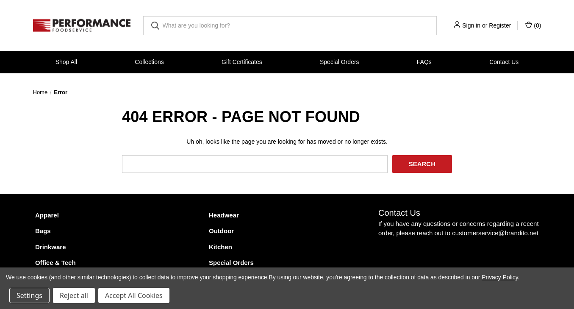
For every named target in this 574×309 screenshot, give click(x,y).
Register (500, 25)
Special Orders (339, 61)
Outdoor (221, 230)
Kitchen (220, 247)
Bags (43, 230)
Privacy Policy (500, 277)
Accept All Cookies (134, 295)
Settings (29, 295)
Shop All (66, 61)
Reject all (74, 295)
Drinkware (50, 247)
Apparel (47, 215)
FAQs (424, 61)
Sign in (471, 25)
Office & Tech (55, 262)
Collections (149, 61)
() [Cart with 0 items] (533, 25)
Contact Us (504, 61)
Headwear (224, 215)
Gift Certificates (242, 61)
